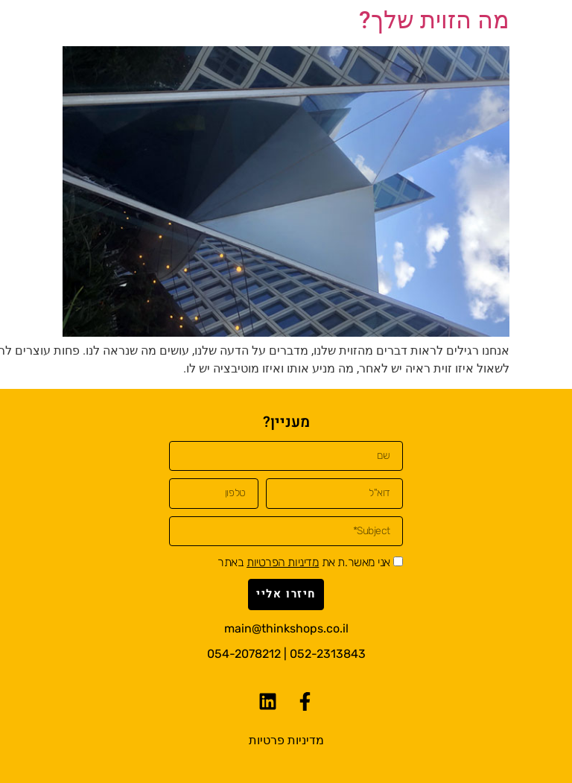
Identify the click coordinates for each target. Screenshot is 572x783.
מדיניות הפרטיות (283, 562)
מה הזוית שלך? (434, 20)
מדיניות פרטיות (286, 740)
